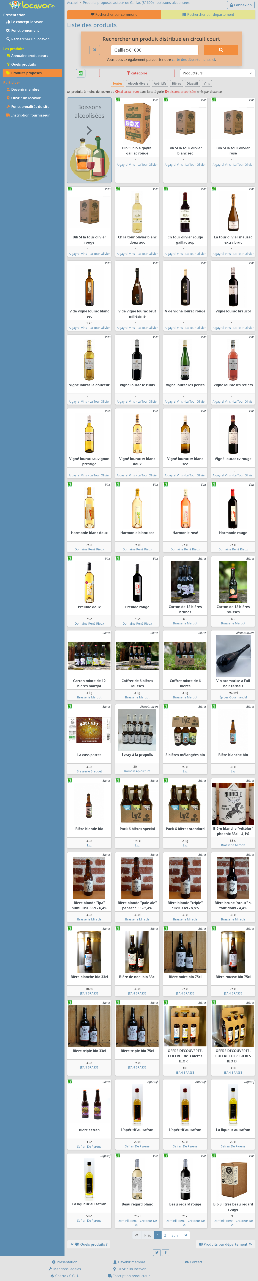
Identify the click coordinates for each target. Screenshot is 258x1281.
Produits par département (225, 1244)
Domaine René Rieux (89, 549)
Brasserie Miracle (233, 845)
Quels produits (21, 64)
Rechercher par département (208, 14)
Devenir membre (22, 89)
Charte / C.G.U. (64, 1275)
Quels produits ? (88, 1244)
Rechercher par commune (114, 14)
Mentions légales (64, 1269)
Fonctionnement (22, 30)
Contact (193, 1262)
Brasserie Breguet (89, 771)
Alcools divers (138, 83)
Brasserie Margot (185, 623)
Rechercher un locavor (27, 39)
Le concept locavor (24, 21)
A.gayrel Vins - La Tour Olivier (137, 164)
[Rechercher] (221, 50)
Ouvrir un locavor (23, 98)
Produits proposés (24, 73)
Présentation (64, 1262)
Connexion (241, 5)
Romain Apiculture (137, 771)
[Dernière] (185, 1235)
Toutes (117, 83)
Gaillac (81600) (127, 92)
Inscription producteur (129, 1275)
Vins (207, 83)
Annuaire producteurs (27, 55)
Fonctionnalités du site (27, 106)
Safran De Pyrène (89, 1146)
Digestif (192, 83)
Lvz (185, 771)
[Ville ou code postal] (154, 50)
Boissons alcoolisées (181, 92)
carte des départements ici (193, 59)
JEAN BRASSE (89, 993)
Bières (176, 83)
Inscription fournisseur (28, 115)
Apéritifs (160, 83)
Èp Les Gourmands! (233, 697)
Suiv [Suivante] (174, 1235)
